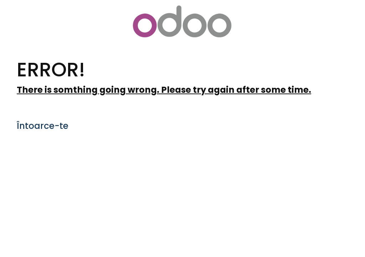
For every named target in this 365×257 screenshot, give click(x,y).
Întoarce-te (42, 126)
